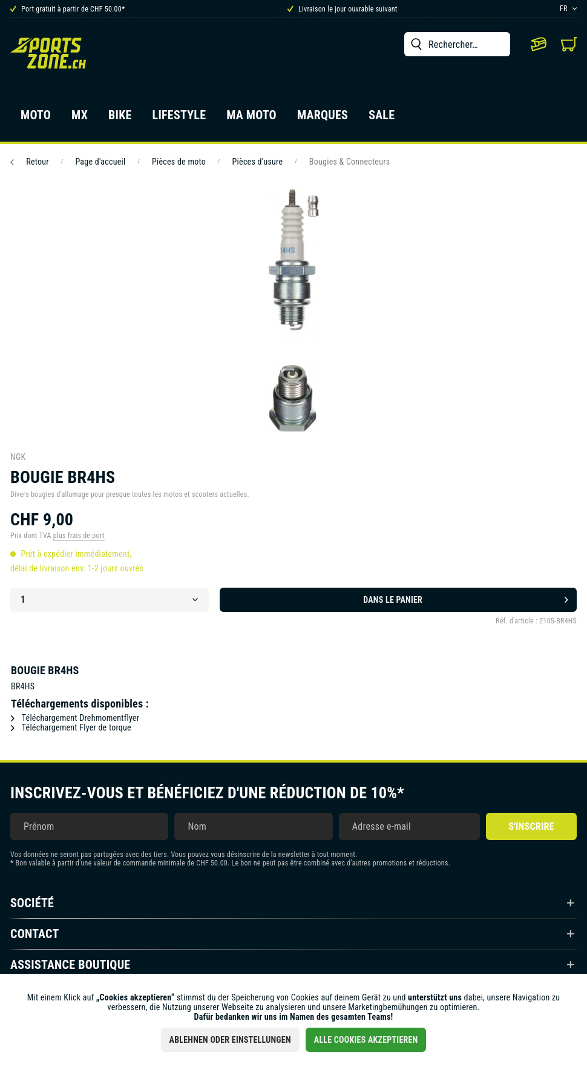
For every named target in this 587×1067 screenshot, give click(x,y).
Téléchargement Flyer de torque (71, 727)
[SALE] (381, 119)
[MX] (79, 119)
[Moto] (35, 119)
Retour (29, 161)
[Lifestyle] (179, 119)
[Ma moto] (251, 119)
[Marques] (322, 119)
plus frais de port (79, 535)
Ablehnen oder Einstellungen (230, 1040)
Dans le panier (465, 597)
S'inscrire (531, 826)
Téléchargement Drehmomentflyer (75, 718)
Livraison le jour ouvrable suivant (342, 9)
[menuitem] (457, 44)
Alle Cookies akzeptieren (366, 1040)
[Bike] (120, 119)
